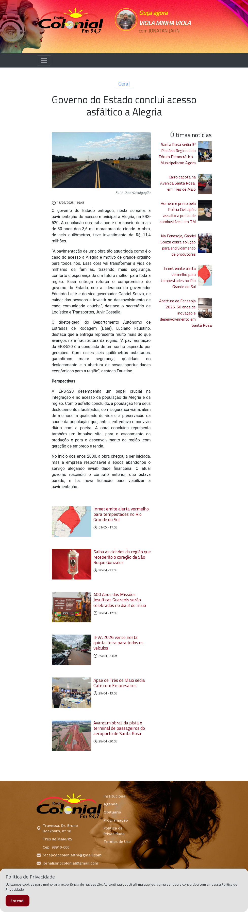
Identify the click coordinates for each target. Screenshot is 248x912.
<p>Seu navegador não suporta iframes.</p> (168, 40)
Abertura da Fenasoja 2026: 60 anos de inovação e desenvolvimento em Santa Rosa (185, 313)
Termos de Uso (117, 863)
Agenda (111, 826)
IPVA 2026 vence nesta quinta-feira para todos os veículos (118, 653)
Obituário (112, 834)
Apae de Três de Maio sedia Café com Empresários (119, 697)
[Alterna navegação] (44, 60)
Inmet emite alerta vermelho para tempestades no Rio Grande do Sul (121, 514)
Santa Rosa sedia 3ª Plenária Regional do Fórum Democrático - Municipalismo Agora (177, 153)
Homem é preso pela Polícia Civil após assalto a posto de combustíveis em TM (178, 212)
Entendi (17, 900)
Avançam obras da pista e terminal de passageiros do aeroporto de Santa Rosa (119, 746)
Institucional (115, 818)
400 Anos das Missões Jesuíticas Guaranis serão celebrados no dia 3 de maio (119, 607)
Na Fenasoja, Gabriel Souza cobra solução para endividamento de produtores (178, 245)
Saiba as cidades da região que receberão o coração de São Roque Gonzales (122, 560)
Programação (116, 842)
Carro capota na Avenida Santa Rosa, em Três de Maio (178, 183)
